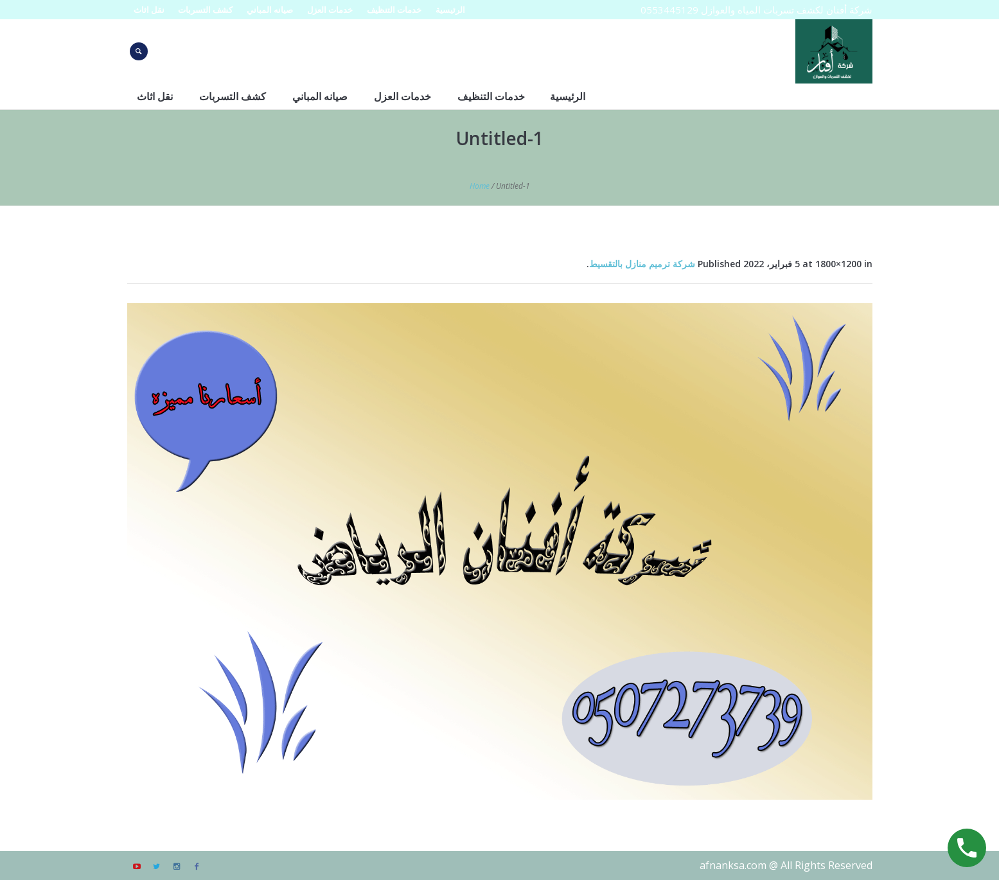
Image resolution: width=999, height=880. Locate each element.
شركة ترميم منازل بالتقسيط (642, 264)
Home (480, 185)
